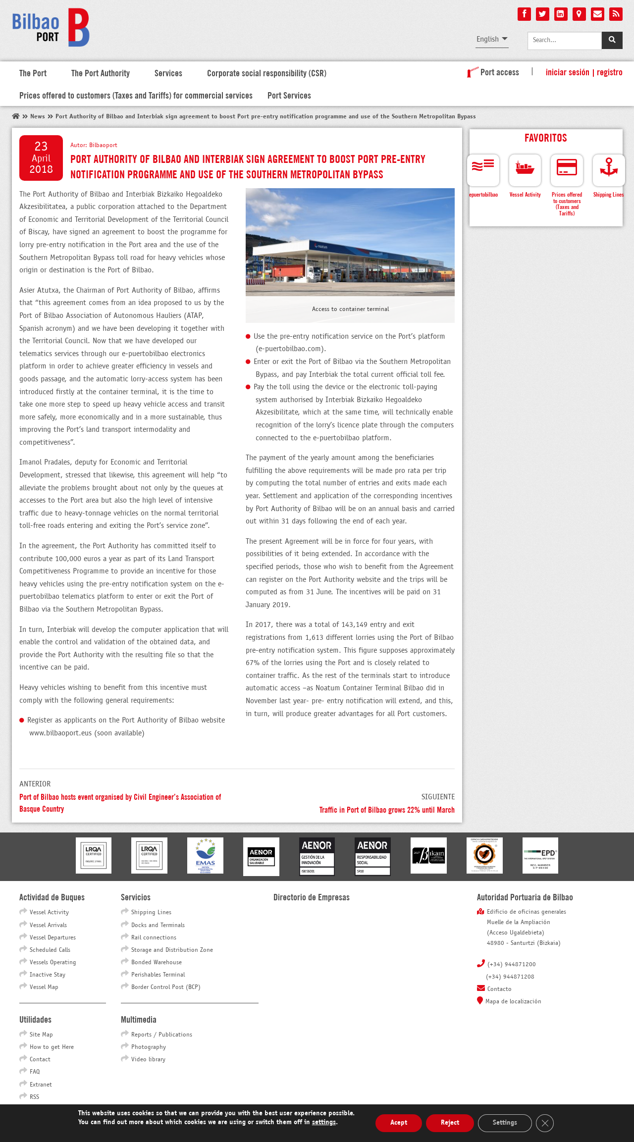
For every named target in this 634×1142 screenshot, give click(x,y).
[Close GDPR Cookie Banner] (545, 1123)
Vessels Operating (53, 963)
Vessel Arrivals (48, 926)
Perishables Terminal (158, 975)
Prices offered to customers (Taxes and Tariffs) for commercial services (136, 94)
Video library (148, 1060)
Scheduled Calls (50, 950)
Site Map (41, 1035)
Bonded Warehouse (156, 963)
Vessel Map (44, 987)
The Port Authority (100, 72)
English (487, 39)
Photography (148, 1047)
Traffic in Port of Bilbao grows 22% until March (387, 809)
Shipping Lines (151, 913)
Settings (505, 1123)
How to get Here (52, 1047)
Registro (610, 71)
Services (168, 72)
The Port (33, 72)
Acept (398, 1123)
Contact (40, 1060)
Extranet (41, 1085)
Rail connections (153, 938)
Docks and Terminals (158, 926)
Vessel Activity (49, 913)
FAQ (35, 1072)
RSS (34, 1097)
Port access (491, 71)
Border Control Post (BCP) (166, 987)
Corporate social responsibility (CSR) (266, 72)
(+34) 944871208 (510, 977)
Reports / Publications (161, 1035)
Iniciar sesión (567, 71)
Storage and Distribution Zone (172, 950)
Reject (450, 1123)
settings (324, 1122)
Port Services (289, 94)
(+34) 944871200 (511, 965)
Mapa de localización (513, 1002)
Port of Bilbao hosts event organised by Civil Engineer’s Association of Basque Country (120, 802)
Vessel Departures (53, 938)
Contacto (499, 989)
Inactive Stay (47, 975)
